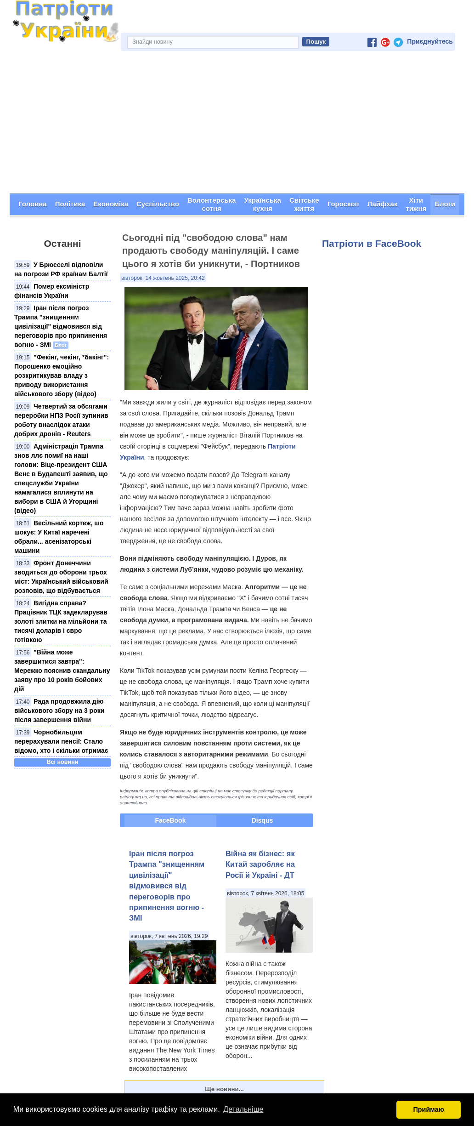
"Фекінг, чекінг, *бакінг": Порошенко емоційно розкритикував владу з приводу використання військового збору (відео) (61, 375)
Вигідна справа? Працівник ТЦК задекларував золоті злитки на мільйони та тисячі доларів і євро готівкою (60, 621)
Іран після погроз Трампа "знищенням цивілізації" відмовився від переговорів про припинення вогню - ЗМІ (60, 326)
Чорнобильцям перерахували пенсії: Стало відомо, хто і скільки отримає (61, 741)
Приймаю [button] (428, 1109)
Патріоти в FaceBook (371, 243)
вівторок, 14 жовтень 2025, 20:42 (163, 278)
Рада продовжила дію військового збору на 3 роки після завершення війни (59, 710)
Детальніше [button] (243, 1109)
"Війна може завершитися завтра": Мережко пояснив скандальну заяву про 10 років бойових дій (62, 670)
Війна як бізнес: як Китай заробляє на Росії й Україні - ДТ (260, 864)
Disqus (262, 820)
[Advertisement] (237, 124)
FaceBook (170, 820)
